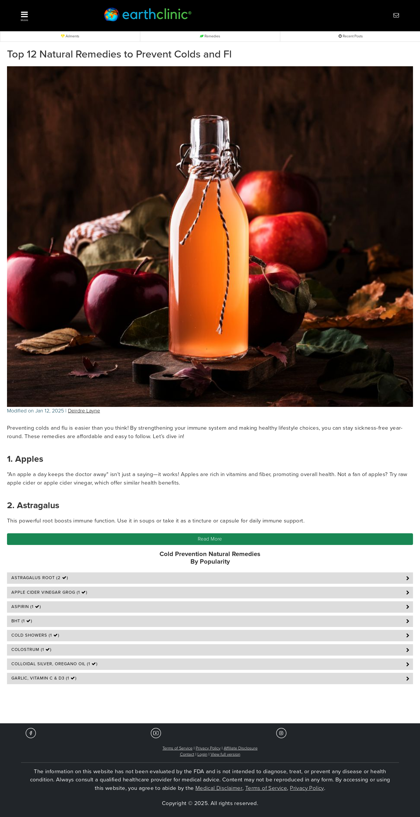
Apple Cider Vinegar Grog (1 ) (49, 592)
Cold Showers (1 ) (35, 635)
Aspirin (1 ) (26, 606)
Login (202, 754)
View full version (225, 754)
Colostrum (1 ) (31, 649)
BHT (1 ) (21, 621)
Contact (187, 754)
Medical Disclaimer (218, 788)
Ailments (70, 36)
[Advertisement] (210, 705)
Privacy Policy (208, 748)
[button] (52, 14)
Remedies (210, 36)
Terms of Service (177, 748)
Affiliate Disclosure (241, 748)
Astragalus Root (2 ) (39, 577)
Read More (210, 539)
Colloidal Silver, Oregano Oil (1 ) (54, 663)
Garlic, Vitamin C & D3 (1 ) (44, 678)
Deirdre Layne (84, 410)
